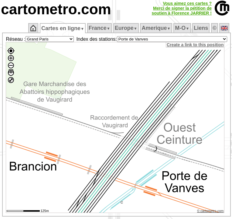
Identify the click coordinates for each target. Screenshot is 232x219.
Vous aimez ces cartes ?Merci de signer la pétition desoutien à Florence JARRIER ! (182, 8)
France (99, 28)
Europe (126, 28)
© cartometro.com (210, 211)
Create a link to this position (195, 44)
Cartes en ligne (62, 28)
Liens (201, 28)
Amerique (156, 28)
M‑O (182, 28)
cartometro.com (56, 9)
